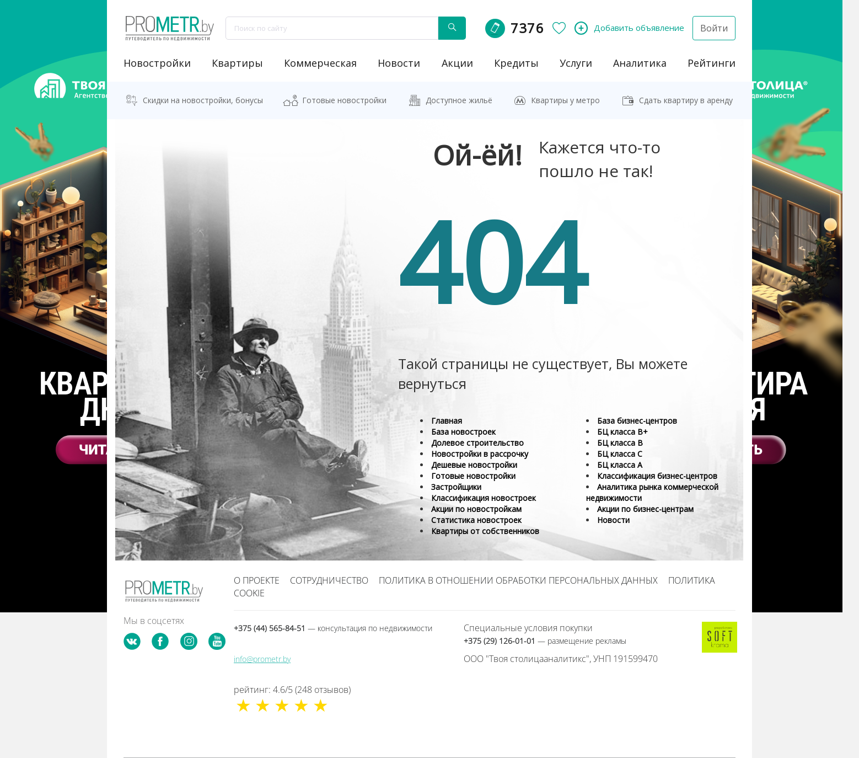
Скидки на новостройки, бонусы (203, 100)
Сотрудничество (329, 580)
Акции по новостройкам (476, 509)
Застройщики (456, 487)
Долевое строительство (477, 442)
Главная (446, 420)
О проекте (257, 580)
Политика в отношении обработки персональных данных (518, 580)
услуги (576, 63)
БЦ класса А (619, 465)
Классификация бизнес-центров (657, 476)
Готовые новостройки (344, 100)
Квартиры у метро (565, 100)
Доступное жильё (459, 100)
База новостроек (463, 431)
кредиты (516, 63)
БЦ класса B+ (622, 431)
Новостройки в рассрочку (479, 454)
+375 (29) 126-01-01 (545, 641)
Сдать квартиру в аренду (686, 100)
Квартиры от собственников (485, 531)
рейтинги (711, 63)
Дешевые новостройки (474, 465)
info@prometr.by (262, 659)
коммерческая (320, 63)
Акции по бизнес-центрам (645, 509)
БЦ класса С (619, 454)
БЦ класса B (620, 442)
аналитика (640, 63)
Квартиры (237, 63)
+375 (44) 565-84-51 (333, 628)
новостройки (157, 63)
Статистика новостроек (476, 520)
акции (457, 63)
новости (399, 63)
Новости (613, 520)
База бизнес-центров (637, 420)
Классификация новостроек (483, 498)
